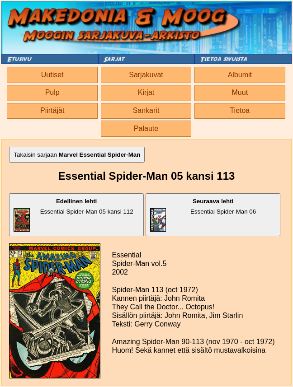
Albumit (240, 75)
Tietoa (240, 110)
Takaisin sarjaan (77, 154)
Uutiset (52, 75)
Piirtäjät (52, 110)
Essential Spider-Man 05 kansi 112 (73, 215)
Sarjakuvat (146, 75)
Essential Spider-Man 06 (203, 215)
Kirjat (146, 92)
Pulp (52, 92)
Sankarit (146, 110)
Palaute (146, 128)
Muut (240, 92)
